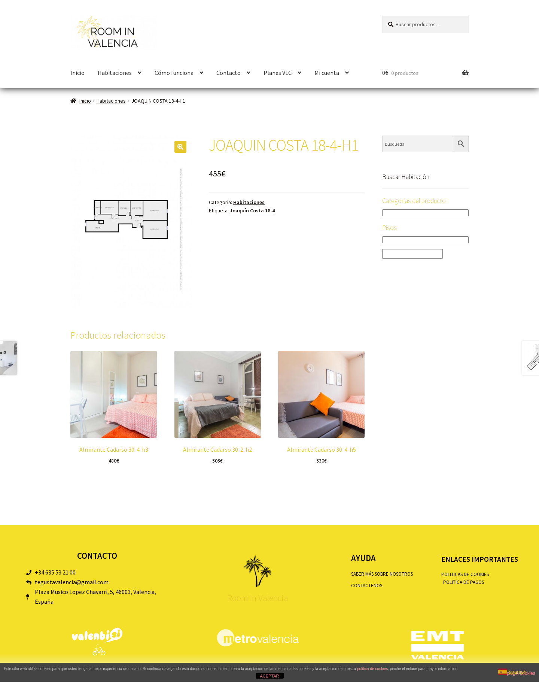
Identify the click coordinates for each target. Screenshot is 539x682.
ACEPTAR (269, 676)
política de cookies (372, 669)
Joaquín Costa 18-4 (252, 210)
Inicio (77, 72)
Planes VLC (278, 72)
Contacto (228, 72)
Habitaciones (115, 72)
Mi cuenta (326, 72)
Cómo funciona (174, 72)
